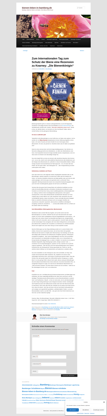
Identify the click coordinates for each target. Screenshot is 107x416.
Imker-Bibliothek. (52, 303)
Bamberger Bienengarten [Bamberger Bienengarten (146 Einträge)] (57, 385)
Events (37, 39)
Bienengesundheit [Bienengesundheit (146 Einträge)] (52, 391)
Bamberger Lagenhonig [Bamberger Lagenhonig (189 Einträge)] (71, 385)
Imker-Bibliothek (48, 42)
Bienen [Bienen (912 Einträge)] (48, 388)
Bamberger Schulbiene (76, 39)
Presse (43, 39)
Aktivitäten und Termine (66, 42)
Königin (68, 308)
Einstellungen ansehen (98, 409)
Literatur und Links (44, 45)
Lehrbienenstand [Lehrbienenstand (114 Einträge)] (77, 397)
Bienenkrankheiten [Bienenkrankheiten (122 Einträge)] (62, 391)
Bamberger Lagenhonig (52, 39)
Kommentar (36, 336)
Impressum (92, 413)
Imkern (65, 308)
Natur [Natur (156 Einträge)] (37, 400)
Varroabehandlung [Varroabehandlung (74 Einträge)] (39, 402)
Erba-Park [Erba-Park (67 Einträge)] (42, 394)
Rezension (34, 309)
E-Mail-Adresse (36, 364)
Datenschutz (86, 413)
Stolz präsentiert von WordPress (57, 410)
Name (35, 356)
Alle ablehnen (86, 409)
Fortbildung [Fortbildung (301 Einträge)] (58, 394)
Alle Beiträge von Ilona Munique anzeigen (49, 318)
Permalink (58, 309)
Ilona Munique (49, 68)
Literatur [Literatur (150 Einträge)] (24, 400)
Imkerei (62, 307)
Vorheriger (25, 50)
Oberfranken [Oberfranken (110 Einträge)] (43, 400)
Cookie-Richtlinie (80, 413)
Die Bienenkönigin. (66, 125)
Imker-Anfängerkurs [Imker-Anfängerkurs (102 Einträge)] (37, 397)
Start (23, 39)
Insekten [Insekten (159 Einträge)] (62, 398)
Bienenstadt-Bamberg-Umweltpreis (29, 45)
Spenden (56, 42)
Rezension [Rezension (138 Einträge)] (59, 400)
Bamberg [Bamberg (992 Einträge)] (44, 384)
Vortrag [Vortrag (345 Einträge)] (46, 403)
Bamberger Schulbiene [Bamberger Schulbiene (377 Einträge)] (31, 388)
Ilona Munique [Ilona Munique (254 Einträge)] (27, 398)
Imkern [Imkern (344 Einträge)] (57, 398)
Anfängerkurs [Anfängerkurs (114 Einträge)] (36, 385)
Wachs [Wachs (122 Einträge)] (51, 402)
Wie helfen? (75, 42)
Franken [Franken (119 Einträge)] (65, 394)
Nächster (82, 50)
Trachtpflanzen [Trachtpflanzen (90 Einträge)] (25, 402)
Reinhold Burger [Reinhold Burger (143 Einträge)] (50, 400)
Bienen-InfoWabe (26, 42)
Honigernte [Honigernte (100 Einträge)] (81, 394)
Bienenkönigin (50, 308)
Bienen (58, 307)
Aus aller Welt (53, 307)
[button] (104, 402)
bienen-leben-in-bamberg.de (37, 8)
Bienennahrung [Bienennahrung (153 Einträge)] (71, 391)
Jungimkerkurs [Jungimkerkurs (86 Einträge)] (69, 397)
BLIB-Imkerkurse (30, 39)
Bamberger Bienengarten (37, 42)
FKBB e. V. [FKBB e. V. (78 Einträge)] (46, 394)
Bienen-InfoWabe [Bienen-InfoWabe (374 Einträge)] (59, 388)
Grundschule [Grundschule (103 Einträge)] (70, 394)
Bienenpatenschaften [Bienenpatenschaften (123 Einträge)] (27, 394)
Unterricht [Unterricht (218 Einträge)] (32, 402)
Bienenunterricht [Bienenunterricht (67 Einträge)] (36, 394)
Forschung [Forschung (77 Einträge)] (51, 394)
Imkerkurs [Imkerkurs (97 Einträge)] (52, 397)
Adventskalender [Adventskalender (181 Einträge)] (27, 385)
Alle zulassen (73, 409)
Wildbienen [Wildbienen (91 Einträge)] (56, 402)
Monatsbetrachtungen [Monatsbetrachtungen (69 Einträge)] (31, 400)
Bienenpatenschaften (63, 39)
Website (34, 371)
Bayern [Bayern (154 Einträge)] (43, 388)
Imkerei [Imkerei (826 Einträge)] (45, 397)
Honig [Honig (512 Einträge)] (76, 394)
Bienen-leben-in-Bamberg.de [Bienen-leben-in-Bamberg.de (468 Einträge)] (34, 391)
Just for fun (66, 307)
